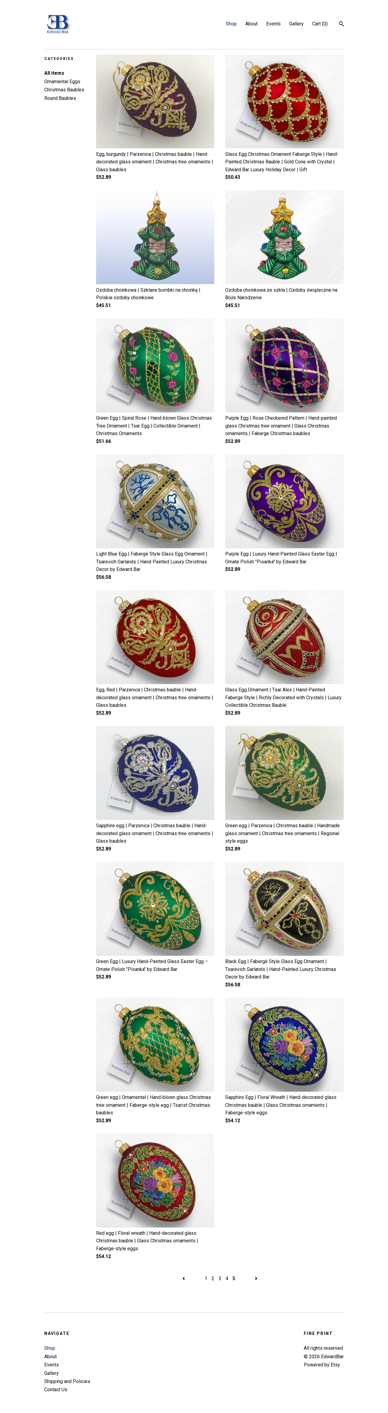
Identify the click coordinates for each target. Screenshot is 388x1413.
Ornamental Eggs (62, 81)
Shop (231, 24)
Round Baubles (60, 98)
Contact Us (55, 1389)
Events (273, 24)
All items (54, 73)
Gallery (296, 24)
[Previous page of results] (184, 1278)
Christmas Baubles (64, 90)
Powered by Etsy (322, 1365)
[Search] (341, 24)
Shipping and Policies (67, 1381)
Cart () (320, 24)
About (251, 24)
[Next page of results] (256, 1278)
